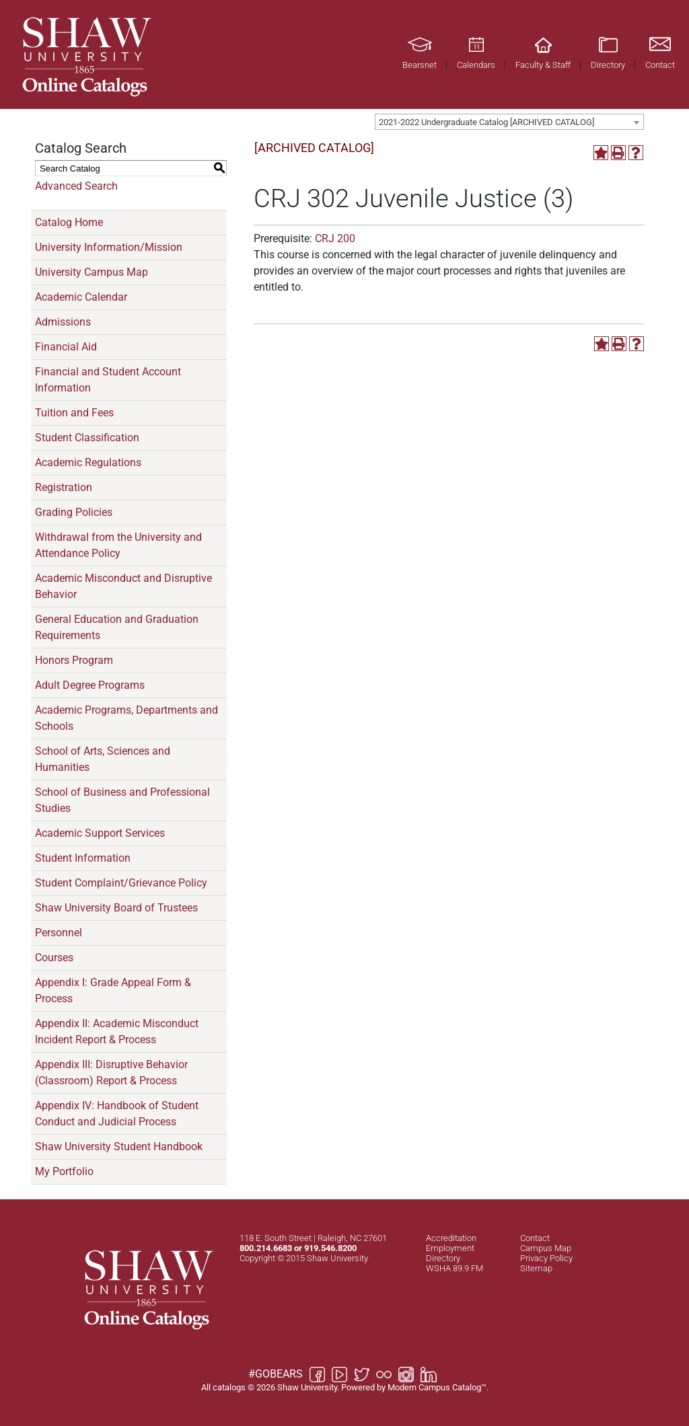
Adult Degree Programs (90, 685)
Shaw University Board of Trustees (116, 907)
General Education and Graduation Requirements (116, 627)
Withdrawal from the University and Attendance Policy (118, 545)
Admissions (63, 321)
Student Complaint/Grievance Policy (121, 882)
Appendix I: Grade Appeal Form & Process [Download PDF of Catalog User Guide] (113, 990)
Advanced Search (76, 186)
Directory (443, 1258)
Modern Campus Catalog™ (437, 1387)
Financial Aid (66, 346)
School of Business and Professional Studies (122, 800)
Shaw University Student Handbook (119, 1146)
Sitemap (536, 1268)
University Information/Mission (108, 247)
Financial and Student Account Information (108, 379)
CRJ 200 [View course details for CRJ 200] (335, 238)
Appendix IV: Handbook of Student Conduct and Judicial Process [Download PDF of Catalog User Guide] (116, 1113)
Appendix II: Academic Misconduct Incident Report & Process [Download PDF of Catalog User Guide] (116, 1031)
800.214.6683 (266, 1248)
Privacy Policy (546, 1258)
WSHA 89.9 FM (454, 1268)
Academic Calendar (81, 297)
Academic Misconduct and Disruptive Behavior (123, 586)
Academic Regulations (88, 462)
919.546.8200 (330, 1248)
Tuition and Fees (74, 412)
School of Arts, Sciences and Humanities (102, 759)
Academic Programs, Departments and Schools (126, 718)
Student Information (83, 858)
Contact (535, 1238)
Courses (54, 957)
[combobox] (509, 122)
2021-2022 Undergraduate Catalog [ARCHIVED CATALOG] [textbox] (486, 122)
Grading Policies (73, 512)
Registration (63, 487)
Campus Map (545, 1248)
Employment (450, 1248)
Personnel (58, 932)
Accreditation (451, 1238)
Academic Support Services (100, 833)
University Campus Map (91, 272)
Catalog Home (69, 222)
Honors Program (74, 660)
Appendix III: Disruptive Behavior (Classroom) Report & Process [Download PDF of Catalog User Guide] (111, 1072)
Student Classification (87, 437)
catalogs (229, 1387)
